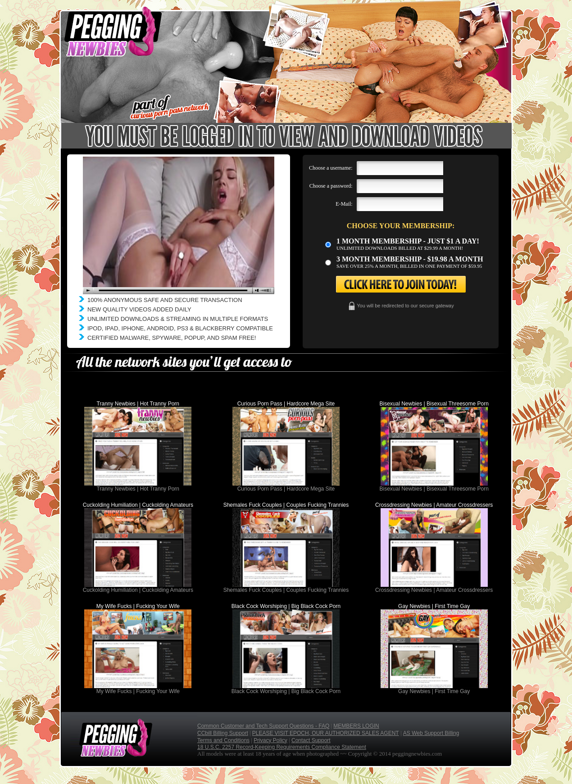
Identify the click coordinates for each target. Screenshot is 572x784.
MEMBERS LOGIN (356, 726)
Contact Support (311, 740)
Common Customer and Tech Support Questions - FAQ (263, 726)
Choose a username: (331, 168)
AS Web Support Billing (431, 733)
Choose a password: (331, 186)
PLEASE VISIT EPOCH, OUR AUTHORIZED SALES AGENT (325, 733)
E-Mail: (344, 204)
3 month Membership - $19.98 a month (409, 259)
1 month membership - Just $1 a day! (407, 241)
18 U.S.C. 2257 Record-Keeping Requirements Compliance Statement (281, 747)
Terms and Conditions (223, 740)
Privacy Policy (270, 740)
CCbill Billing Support (222, 733)
